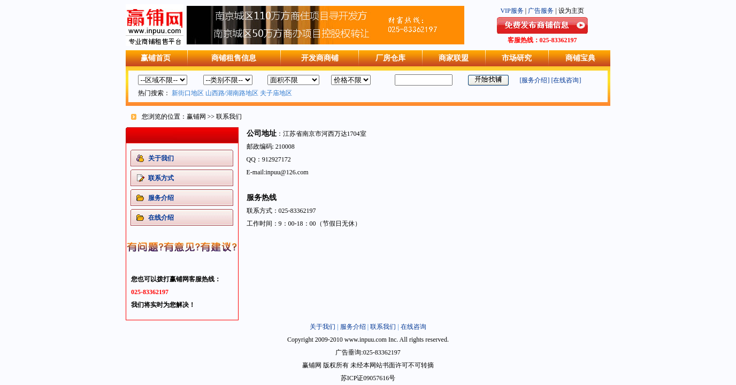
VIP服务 (511, 10)
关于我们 (322, 326)
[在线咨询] (566, 80)
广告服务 (541, 10)
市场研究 (517, 58)
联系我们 (383, 326)
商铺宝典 (580, 58)
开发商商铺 (320, 58)
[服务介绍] (535, 80)
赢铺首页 (156, 58)
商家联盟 (454, 58)
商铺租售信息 (233, 58)
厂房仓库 (390, 58)
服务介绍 (353, 326)
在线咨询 (413, 326)
